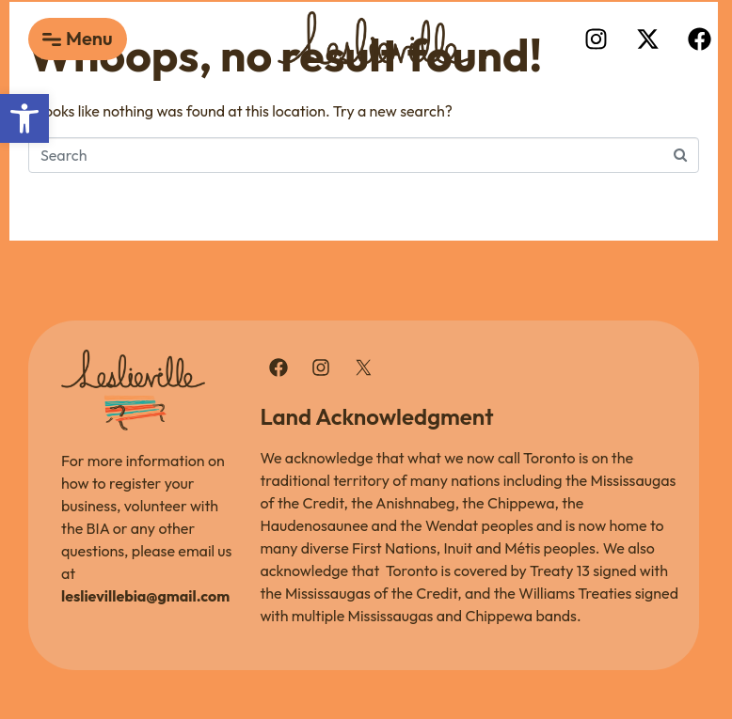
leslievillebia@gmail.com (145, 595)
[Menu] (51, 39)
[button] (24, 118)
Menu (89, 38)
